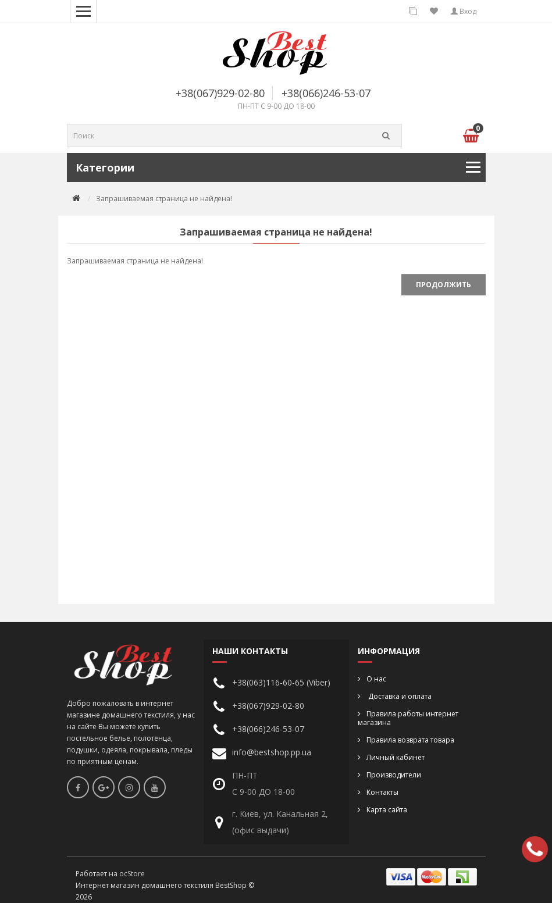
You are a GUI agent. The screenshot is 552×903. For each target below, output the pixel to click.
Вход (463, 11)
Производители (393, 774)
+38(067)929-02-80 (220, 93)
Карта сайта (386, 809)
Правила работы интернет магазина (408, 718)
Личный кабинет (395, 757)
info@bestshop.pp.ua (271, 752)
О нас (376, 678)
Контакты (382, 792)
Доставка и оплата (399, 696)
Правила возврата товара (410, 740)
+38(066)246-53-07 (326, 93)
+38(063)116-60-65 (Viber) (281, 682)
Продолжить (443, 285)
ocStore (132, 874)
